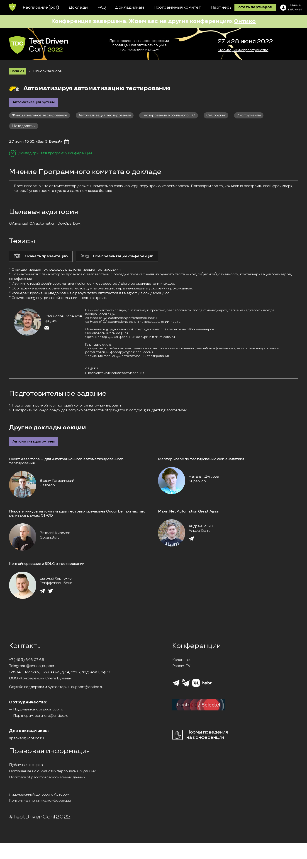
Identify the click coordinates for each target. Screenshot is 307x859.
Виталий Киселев (55, 533)
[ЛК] (291, 7)
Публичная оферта (26, 765)
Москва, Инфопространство (243, 50)
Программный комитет (177, 7)
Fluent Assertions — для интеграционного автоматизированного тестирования (66, 461)
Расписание (35, 7)
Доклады (78, 7)
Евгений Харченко (56, 578)
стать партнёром (255, 7)
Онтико (245, 21)
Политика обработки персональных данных (47, 777)
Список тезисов (47, 71)
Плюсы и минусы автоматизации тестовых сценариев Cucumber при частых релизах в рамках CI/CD (77, 513)
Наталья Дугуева (204, 476)
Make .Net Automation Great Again (188, 511)
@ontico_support (41, 666)
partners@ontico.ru (51, 716)
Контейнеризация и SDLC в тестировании (46, 564)
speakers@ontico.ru (26, 738)
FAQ (101, 7)
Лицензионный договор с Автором (39, 795)
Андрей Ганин (201, 526)
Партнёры (221, 7)
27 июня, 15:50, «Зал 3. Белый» (35, 142)
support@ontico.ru (87, 687)
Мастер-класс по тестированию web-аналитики (201, 459)
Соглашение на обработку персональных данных (52, 771)
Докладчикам (129, 7)
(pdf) (54, 7)
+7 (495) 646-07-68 (26, 660)
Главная (17, 71)
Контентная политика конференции (40, 801)
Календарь (182, 660)
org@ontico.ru (51, 709)
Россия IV (181, 666)
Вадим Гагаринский (57, 481)
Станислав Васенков (63, 316)
